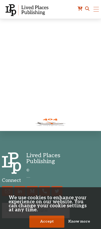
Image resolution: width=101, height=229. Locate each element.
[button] (87, 9)
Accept (47, 221)
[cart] (80, 9)
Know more (79, 221)
